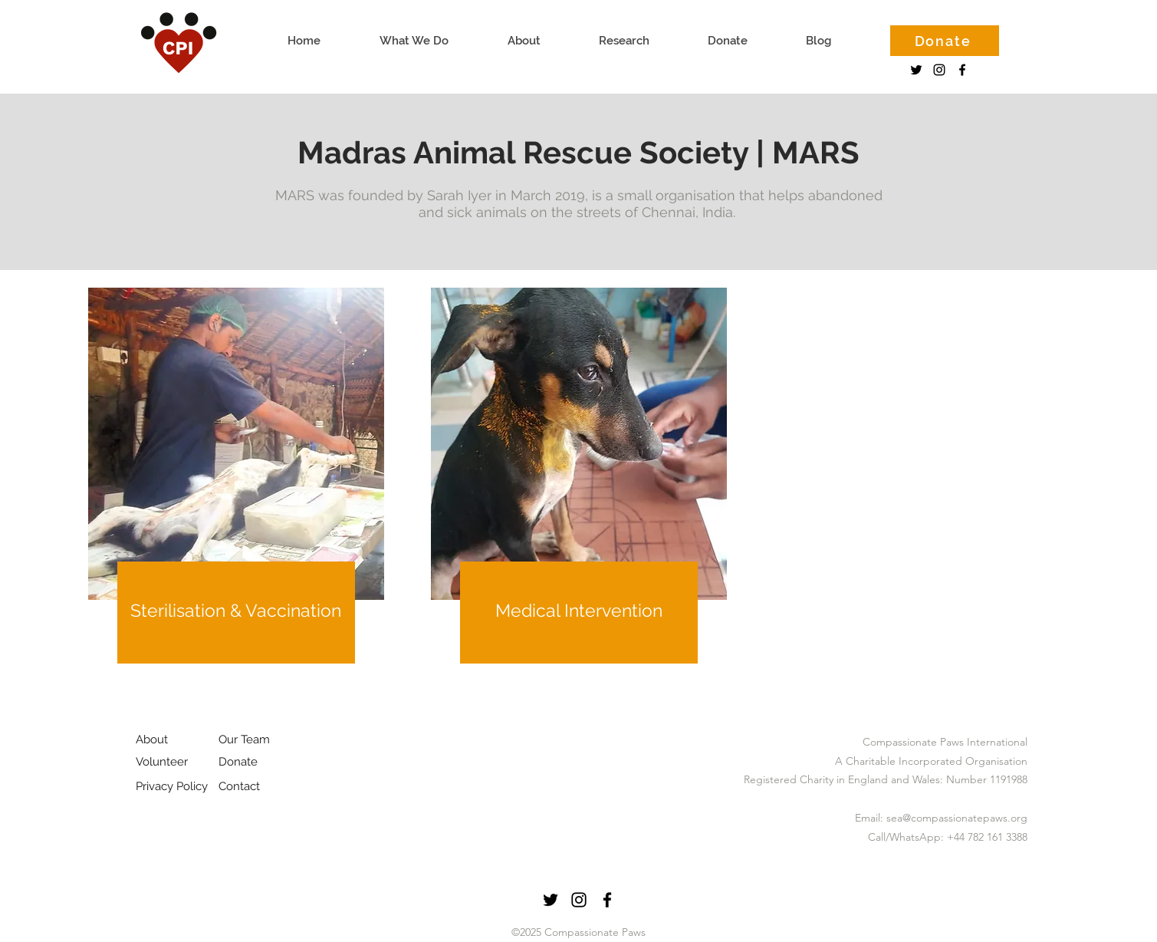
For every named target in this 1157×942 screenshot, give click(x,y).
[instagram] (939, 69)
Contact (239, 786)
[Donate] (944, 40)
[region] (236, 503)
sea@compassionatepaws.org (956, 818)
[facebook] (962, 69)
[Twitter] (916, 69)
